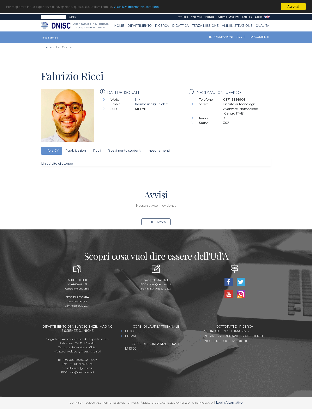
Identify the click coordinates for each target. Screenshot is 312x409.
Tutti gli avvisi (156, 221)
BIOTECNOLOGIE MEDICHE (226, 341)
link (137, 99)
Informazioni (221, 37)
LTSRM (130, 336)
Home (119, 26)
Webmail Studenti (228, 16)
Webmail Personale (202, 16)
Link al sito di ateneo (57, 163)
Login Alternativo (229, 402)
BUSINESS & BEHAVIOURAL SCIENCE (234, 336)
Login (258, 16)
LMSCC (130, 348)
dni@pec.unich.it (82, 372)
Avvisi (241, 37)
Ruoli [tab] (97, 150)
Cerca (72, 16)
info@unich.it (160, 279)
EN (267, 16)
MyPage (183, 16)
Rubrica (247, 16)
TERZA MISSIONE (205, 26)
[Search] (53, 17)
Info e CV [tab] (51, 150)
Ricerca (162, 26)
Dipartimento (139, 26)
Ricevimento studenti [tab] (124, 150)
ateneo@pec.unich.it (159, 284)
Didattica (180, 26)
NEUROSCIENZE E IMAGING (226, 331)
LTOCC (130, 331)
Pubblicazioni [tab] (75, 150)
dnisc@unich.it (82, 368)
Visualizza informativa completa (136, 7)
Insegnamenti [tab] (159, 150)
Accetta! (293, 6)
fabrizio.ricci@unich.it (151, 104)
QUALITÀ (262, 26)
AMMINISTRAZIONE (237, 26)
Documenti (259, 37)
